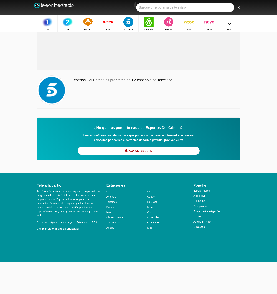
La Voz (197, 248)
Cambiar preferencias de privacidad (58, 260)
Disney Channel (115, 249)
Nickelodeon (154, 249)
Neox (150, 239)
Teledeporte (113, 254)
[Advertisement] (138, 74)
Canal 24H (153, 254)
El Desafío (199, 259)
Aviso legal (67, 254)
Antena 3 (111, 228)
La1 (108, 223)
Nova (109, 244)
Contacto (42, 254)
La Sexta (152, 234)
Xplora (110, 259)
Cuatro (151, 228)
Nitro (150, 259)
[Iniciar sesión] (224, 7)
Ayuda (53, 254)
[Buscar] (236, 7)
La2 (149, 223)
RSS (94, 254)
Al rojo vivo (199, 228)
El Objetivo (199, 233)
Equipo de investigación (206, 243)
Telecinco (111, 234)
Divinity (110, 239)
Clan (149, 244)
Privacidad (82, 254)
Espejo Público (201, 222)
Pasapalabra (200, 238)
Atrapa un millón (202, 253)
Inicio (213, 35)
